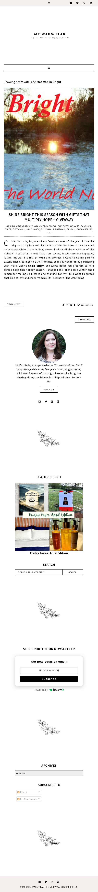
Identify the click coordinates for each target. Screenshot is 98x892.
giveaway (19, 229)
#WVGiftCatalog (45, 226)
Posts (22, 792)
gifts (8, 229)
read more (49, 389)
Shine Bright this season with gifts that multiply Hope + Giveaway (49, 217)
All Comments (27, 799)
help (29, 229)
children (63, 226)
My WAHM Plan (36, 886)
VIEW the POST (13, 304)
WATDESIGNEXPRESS (67, 886)
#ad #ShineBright (21, 226)
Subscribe (49, 679)
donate (74, 226)
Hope (36, 229)
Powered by (49, 689)
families (86, 226)
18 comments (85, 305)
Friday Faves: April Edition (49, 553)
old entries (84, 319)
